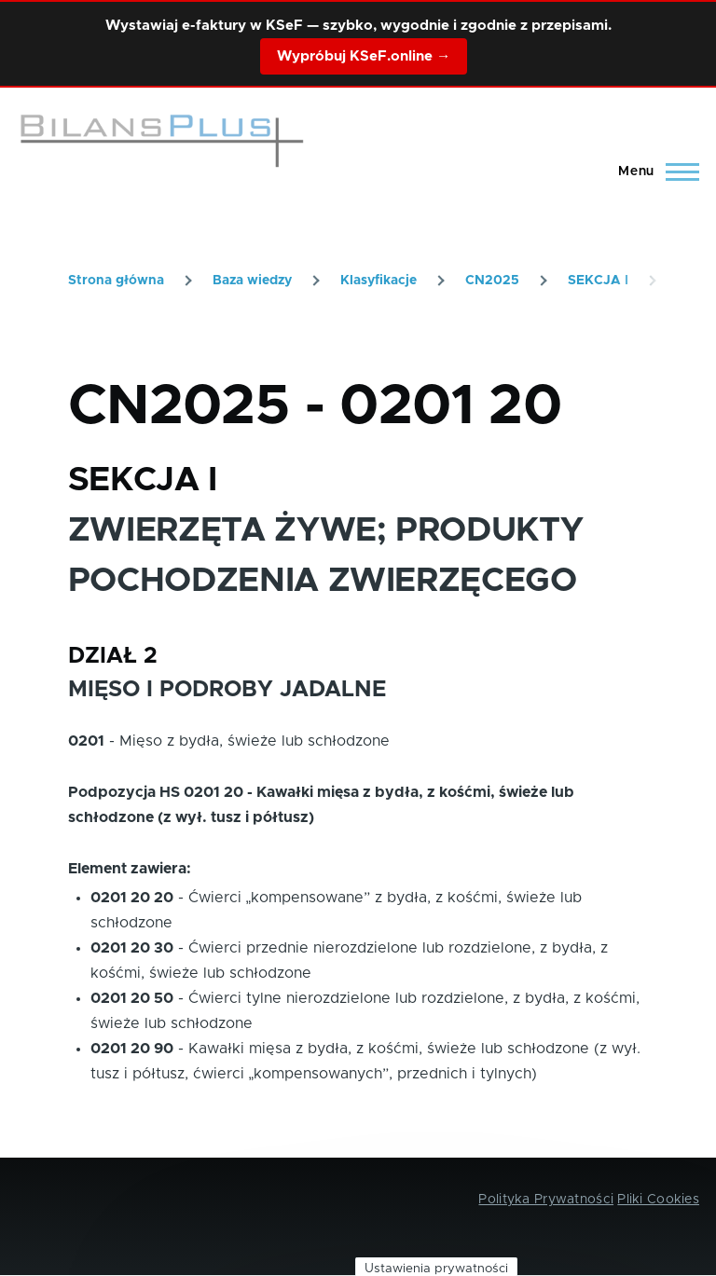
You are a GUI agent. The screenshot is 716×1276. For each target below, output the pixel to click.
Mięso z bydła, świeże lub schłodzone (254, 741)
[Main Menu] (653, 171)
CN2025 (492, 280)
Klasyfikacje (378, 280)
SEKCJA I (598, 280)
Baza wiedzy (252, 280)
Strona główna (116, 280)
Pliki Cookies (658, 1199)
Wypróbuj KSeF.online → (363, 56)
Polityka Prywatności (545, 1199)
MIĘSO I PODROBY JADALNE (227, 690)
